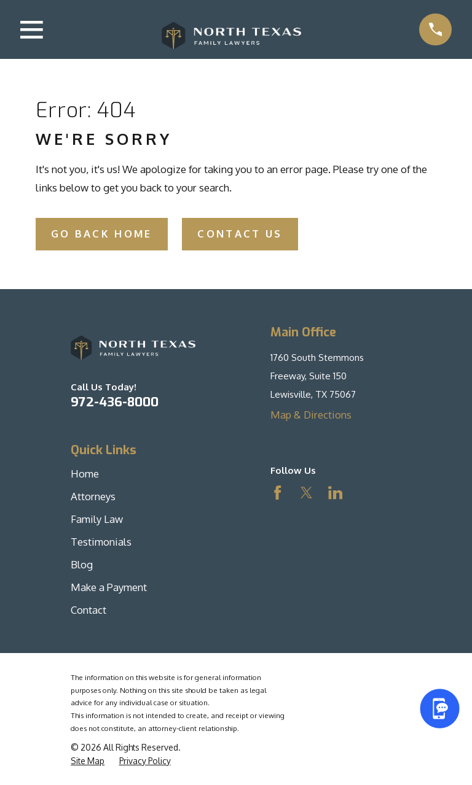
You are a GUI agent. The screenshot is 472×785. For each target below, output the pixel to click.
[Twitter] (306, 492)
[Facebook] (277, 492)
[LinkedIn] (335, 492)
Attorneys (93, 496)
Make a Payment (109, 587)
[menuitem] (87, 761)
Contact (88, 609)
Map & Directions (311, 414)
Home (85, 473)
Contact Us (239, 233)
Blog (82, 564)
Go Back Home (101, 233)
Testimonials (101, 541)
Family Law (97, 518)
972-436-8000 (115, 402)
